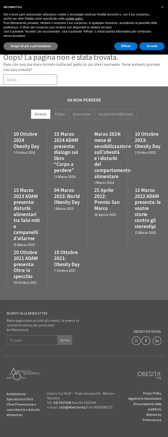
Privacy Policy (152, 393)
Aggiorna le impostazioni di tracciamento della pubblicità (144, 403)
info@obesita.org (72, 407)
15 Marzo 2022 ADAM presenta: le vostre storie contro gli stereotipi (148, 208)
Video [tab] (59, 114)
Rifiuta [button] (126, 46)
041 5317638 (62, 403)
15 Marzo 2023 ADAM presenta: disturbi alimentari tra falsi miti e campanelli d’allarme (27, 214)
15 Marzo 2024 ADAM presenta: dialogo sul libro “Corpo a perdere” (66, 152)
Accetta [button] (152, 46)
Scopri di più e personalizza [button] (30, 46)
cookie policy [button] (74, 18)
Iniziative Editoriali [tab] (115, 114)
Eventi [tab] (41, 114)
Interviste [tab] (81, 114)
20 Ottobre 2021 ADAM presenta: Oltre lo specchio (26, 264)
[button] (162, 6)
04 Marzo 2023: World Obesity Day (67, 196)
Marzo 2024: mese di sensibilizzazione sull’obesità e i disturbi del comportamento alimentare (112, 155)
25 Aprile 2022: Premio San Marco (107, 199)
